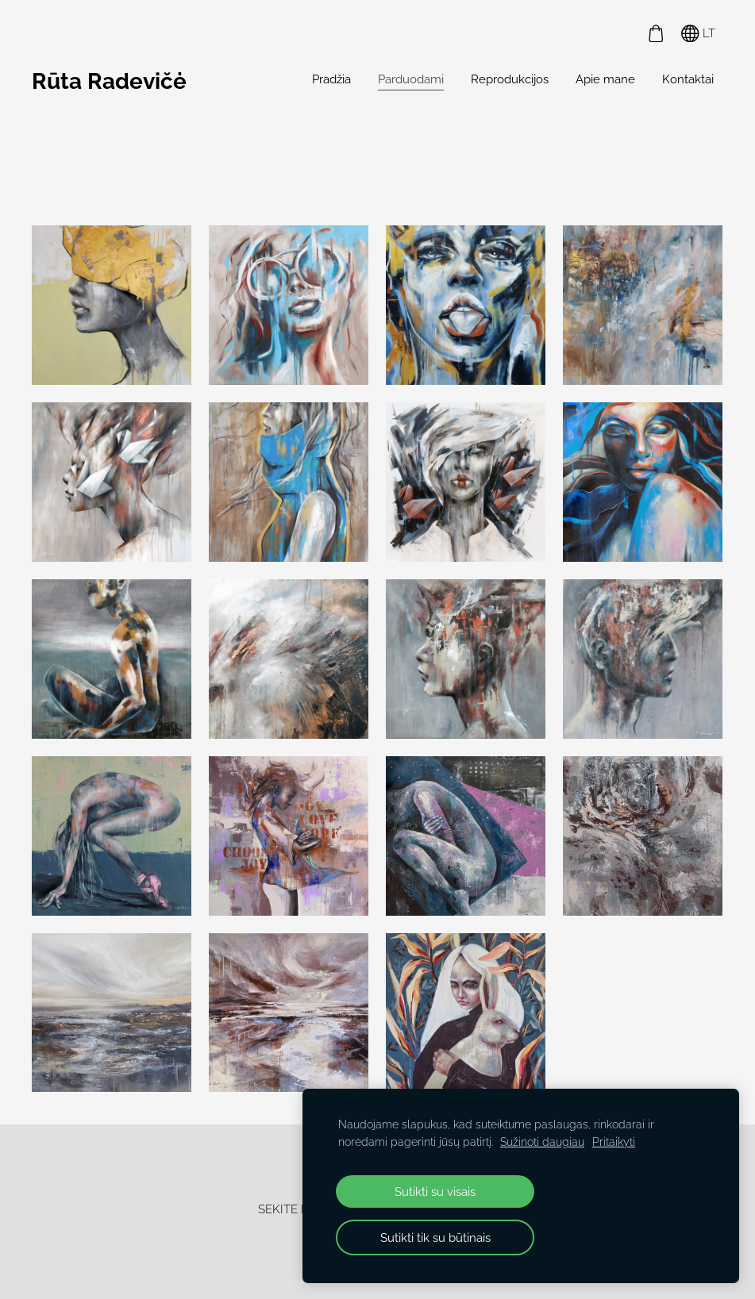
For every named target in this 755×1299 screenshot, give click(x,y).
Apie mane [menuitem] (605, 79)
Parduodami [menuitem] (411, 79)
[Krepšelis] (655, 33)
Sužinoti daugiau (542, 1142)
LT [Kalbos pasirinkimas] (698, 34)
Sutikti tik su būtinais (435, 1237)
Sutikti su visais (435, 1191)
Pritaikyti (613, 1142)
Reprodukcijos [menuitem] (510, 79)
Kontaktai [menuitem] (688, 79)
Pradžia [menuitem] (331, 79)
